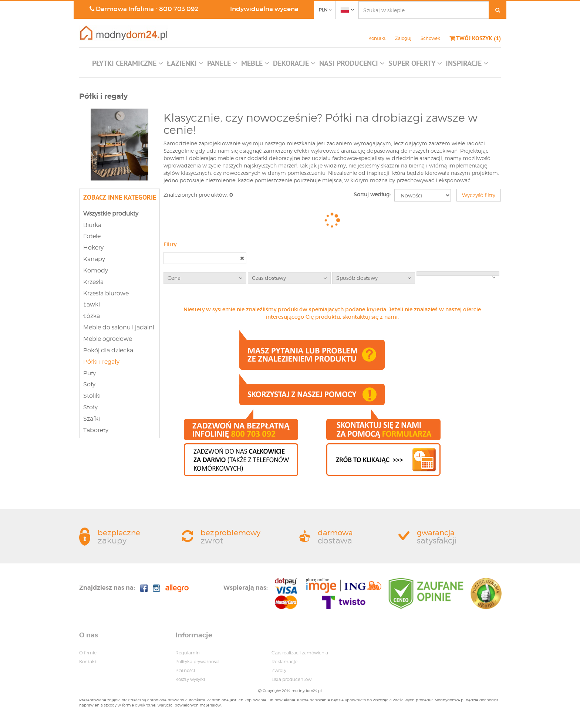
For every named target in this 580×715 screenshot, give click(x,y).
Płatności (185, 670)
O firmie (88, 652)
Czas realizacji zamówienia (300, 652)
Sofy (89, 384)
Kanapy (94, 258)
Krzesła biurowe (106, 293)
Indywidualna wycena (264, 9)
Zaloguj (403, 38)
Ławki (91, 304)
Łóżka (91, 315)
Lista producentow (291, 679)
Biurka (92, 224)
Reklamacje (284, 661)
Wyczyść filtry (478, 195)
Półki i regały (101, 361)
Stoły (90, 407)
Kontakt (377, 38)
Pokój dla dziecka (108, 350)
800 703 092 (178, 9)
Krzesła (93, 281)
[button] (127, 65)
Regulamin (187, 652)
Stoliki (92, 395)
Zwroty (279, 670)
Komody (95, 270)
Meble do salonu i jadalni (118, 327)
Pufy (89, 373)
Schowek (430, 38)
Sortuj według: (372, 194)
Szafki (91, 418)
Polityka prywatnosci (197, 661)
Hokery (93, 247)
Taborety (95, 430)
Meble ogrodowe (107, 338)
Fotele (92, 236)
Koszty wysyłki (190, 679)
